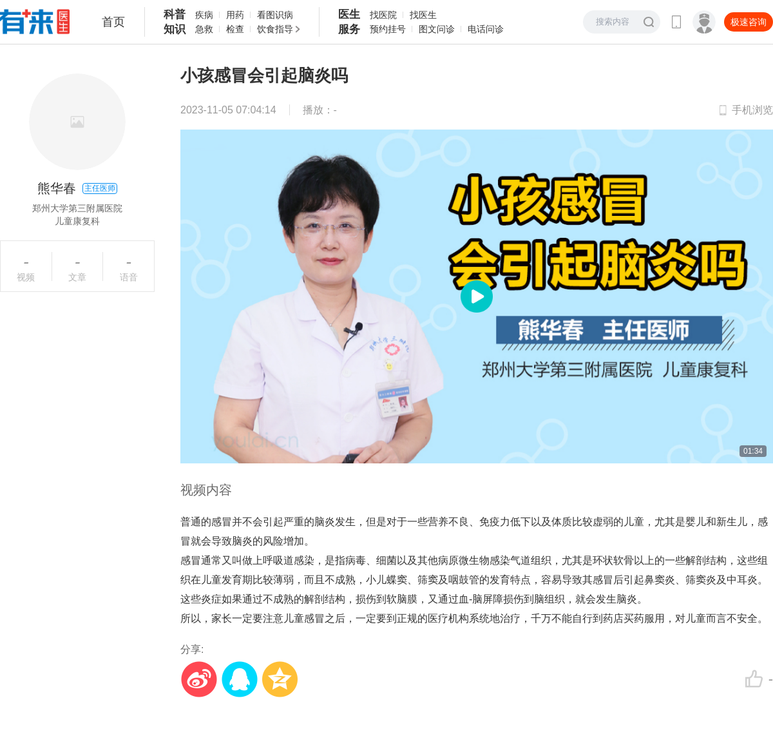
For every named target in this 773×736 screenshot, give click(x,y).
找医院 (383, 15)
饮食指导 (275, 29)
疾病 (204, 15)
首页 (113, 21)
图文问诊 (437, 29)
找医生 (423, 15)
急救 (204, 29)
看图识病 (275, 15)
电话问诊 (486, 29)
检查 (235, 29)
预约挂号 (388, 29)
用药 (235, 15)
